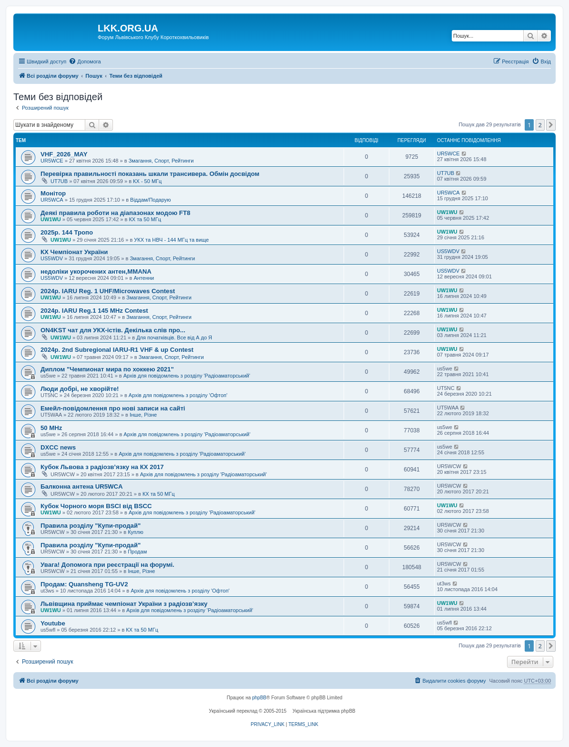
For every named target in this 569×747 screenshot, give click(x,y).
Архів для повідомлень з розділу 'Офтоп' (178, 395)
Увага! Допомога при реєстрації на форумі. (107, 564)
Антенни (143, 278)
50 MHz (51, 427)
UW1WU (51, 219)
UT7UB (59, 181)
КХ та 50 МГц (145, 219)
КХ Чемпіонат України (74, 252)
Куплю (135, 532)
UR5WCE (52, 161)
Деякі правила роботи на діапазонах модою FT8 (115, 212)
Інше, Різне (143, 415)
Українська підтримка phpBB (324, 711)
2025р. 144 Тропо (67, 232)
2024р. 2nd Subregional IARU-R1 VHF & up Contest (117, 349)
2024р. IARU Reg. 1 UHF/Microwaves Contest (108, 291)
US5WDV (52, 258)
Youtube (53, 623)
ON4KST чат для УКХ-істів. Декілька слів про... (113, 330)
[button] (551, 125)
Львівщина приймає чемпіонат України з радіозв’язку (124, 603)
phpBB (259, 697)
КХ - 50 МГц (147, 181)
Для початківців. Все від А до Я (174, 337)
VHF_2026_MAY (64, 154)
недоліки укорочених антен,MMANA (96, 271)
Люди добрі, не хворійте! (80, 388)
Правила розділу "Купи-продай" (91, 525)
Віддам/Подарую (150, 200)
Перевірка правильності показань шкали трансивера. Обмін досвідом (150, 173)
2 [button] (540, 125)
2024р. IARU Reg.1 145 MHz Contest (94, 310)
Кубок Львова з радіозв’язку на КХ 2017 (102, 467)
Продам (137, 551)
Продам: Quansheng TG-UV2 (84, 584)
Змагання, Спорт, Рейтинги (161, 161)
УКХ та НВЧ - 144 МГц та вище (171, 240)
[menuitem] (85, 61)
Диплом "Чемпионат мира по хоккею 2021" (107, 369)
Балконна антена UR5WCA (82, 486)
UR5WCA (52, 200)
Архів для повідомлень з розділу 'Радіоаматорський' (186, 376)
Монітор (53, 193)
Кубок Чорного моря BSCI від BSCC (96, 506)
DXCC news (58, 447)
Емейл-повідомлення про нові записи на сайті (113, 408)
